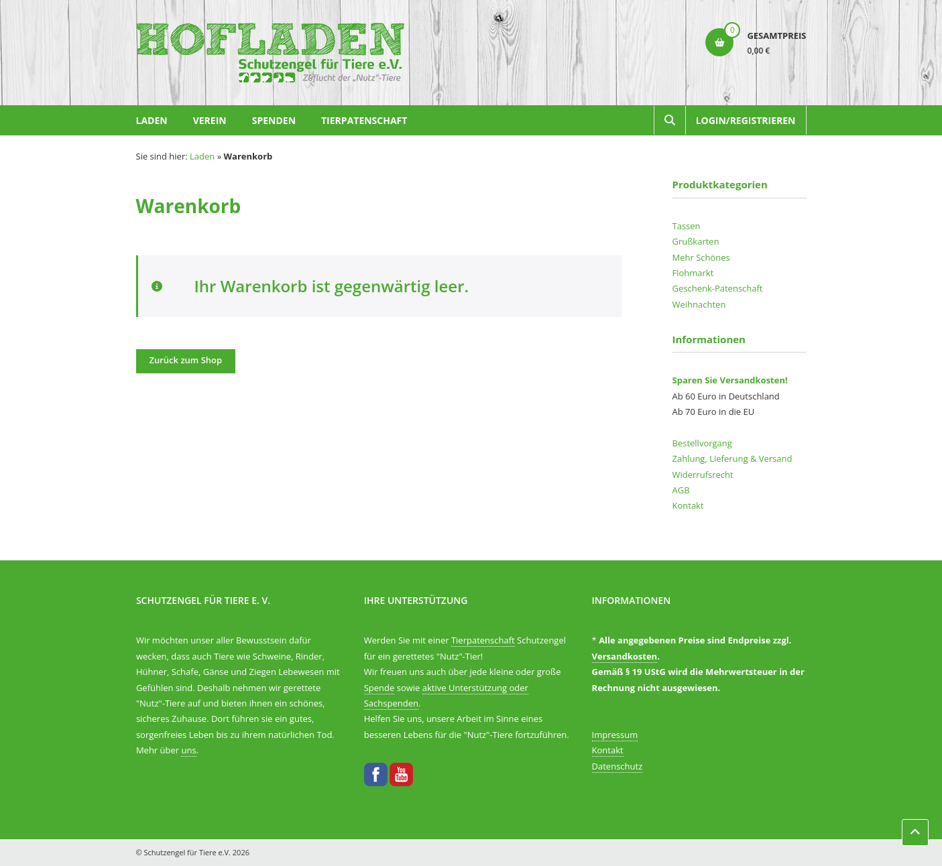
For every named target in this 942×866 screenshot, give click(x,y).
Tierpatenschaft (364, 120)
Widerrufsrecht (702, 475)
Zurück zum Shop (186, 360)
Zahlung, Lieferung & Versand (732, 458)
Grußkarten (695, 241)
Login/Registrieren (746, 120)
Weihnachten (699, 304)
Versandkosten (625, 656)
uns (188, 750)
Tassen (686, 226)
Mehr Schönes (701, 257)
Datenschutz (617, 766)
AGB (681, 490)
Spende (379, 688)
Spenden (274, 120)
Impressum (615, 735)
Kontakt (688, 505)
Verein (210, 120)
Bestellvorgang (702, 443)
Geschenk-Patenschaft (717, 288)
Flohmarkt (693, 273)
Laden (152, 120)
